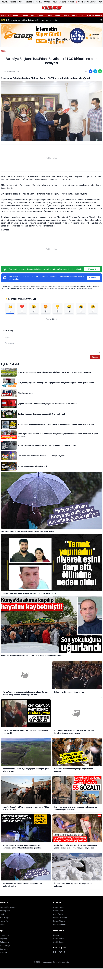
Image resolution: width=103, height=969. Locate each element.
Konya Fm (4, 921)
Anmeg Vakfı (5, 911)
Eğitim (57, 15)
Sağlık (81, 15)
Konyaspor (4, 936)
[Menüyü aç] (2, 8)
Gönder (95, 357)
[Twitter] (60, 952)
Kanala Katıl (92, 269)
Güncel (15, 15)
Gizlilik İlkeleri (58, 943)
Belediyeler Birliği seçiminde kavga (17, 20)
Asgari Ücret (58, 908)
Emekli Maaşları (59, 921)
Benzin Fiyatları (59, 925)
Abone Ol (93, 278)
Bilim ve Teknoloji (94, 15)
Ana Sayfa (5, 15)
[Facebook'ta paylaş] (90, 71)
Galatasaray (5, 943)
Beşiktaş (3, 939)
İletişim (56, 936)
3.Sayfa (49, 15)
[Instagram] (65, 952)
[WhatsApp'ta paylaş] (100, 71)
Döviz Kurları (58, 911)
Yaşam (66, 15)
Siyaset (40, 15)
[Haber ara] (101, 20)
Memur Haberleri (60, 918)
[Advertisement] (51, 158)
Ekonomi (24, 15)
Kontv (2, 915)
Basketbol (4, 949)
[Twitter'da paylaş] (95, 71)
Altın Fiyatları (58, 915)
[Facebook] (54, 952)
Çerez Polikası (59, 939)
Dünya (74, 15)
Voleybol (3, 953)
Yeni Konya (4, 918)
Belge (2, 925)
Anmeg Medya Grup (8, 908)
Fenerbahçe (5, 946)
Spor (32, 15)
